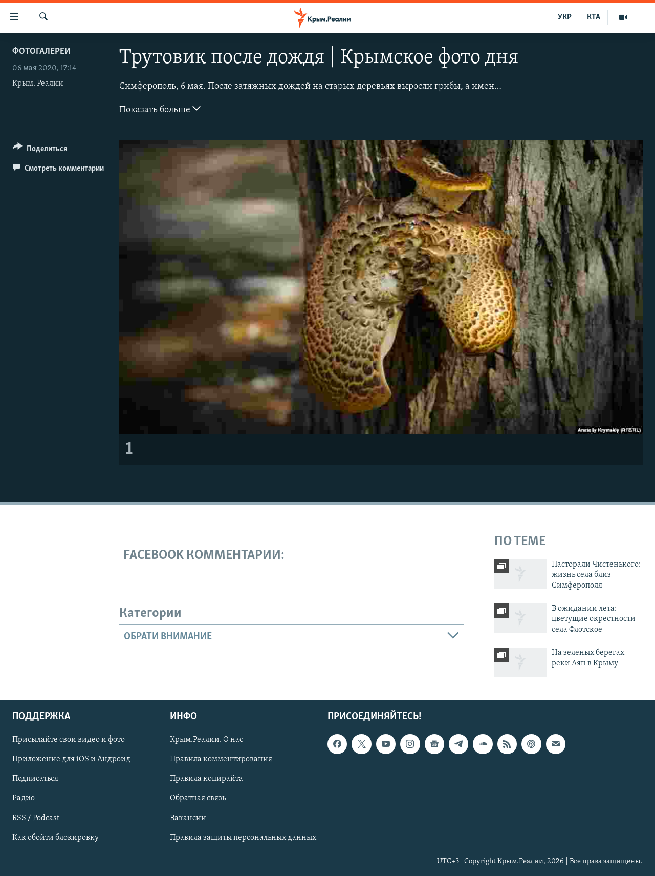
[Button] (40, 150)
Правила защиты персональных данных (243, 837)
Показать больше (160, 108)
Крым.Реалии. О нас (206, 740)
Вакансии (188, 818)
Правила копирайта (206, 779)
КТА (593, 17)
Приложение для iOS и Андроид (71, 760)
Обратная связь (198, 799)
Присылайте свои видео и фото (68, 740)
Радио (23, 799)
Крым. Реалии (37, 83)
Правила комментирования (221, 760)
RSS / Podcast (35, 818)
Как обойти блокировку (55, 837)
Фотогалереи (41, 51)
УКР (565, 17)
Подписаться (35, 779)
